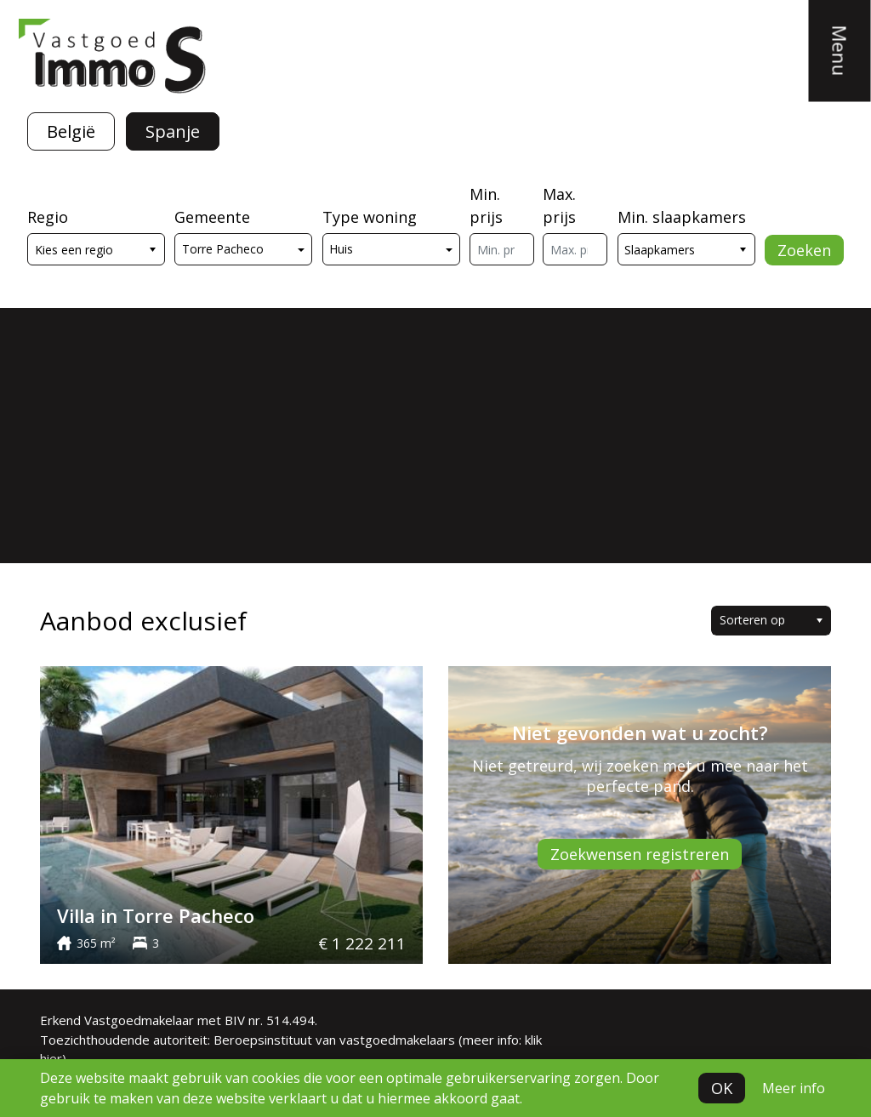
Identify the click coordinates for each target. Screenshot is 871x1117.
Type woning (369, 217)
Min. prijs (486, 205)
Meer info (793, 1088)
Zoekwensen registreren (639, 854)
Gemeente (212, 217)
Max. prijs (559, 205)
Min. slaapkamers (682, 217)
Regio (47, 217)
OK (721, 1088)
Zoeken (804, 250)
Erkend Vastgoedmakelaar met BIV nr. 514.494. (178, 1020)
